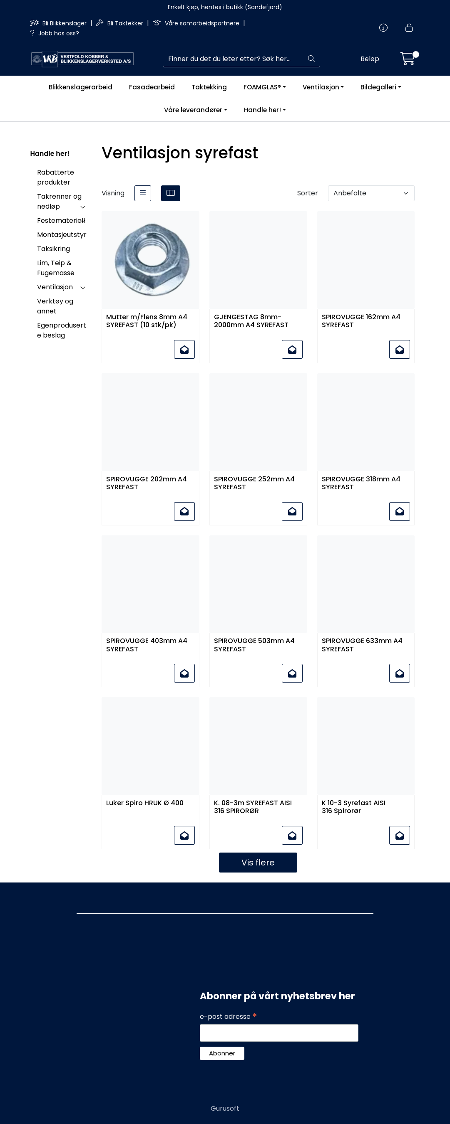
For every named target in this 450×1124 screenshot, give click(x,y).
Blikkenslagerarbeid (80, 87)
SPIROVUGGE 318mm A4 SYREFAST (361, 483)
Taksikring (53, 249)
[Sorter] (371, 193)
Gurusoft (225, 1108)
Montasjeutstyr (62, 234)
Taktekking (209, 87)
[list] (142, 193)
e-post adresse (228, 1017)
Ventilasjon (321, 87)
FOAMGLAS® (262, 87)
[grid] (170, 193)
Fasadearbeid (152, 87)
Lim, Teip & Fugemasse (56, 268)
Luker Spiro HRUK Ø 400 (145, 803)
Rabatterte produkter (55, 177)
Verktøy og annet (55, 306)
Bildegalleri (378, 87)
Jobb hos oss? (54, 33)
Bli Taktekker (120, 23)
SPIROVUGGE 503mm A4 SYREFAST (254, 645)
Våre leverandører (193, 110)
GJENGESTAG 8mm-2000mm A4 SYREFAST (252, 321)
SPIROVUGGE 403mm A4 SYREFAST (146, 645)
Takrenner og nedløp (59, 201)
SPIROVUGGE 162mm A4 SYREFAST (361, 321)
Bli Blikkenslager (59, 23)
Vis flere (258, 862)
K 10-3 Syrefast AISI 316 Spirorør (353, 807)
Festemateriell (61, 220)
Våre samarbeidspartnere (197, 23)
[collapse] (83, 207)
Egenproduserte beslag (61, 330)
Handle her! (262, 110)
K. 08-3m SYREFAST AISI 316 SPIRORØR (253, 807)
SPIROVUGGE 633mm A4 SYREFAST (362, 645)
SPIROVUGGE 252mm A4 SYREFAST (254, 483)
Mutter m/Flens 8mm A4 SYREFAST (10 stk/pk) (146, 321)
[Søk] (233, 59)
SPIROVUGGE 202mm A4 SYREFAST (146, 483)
